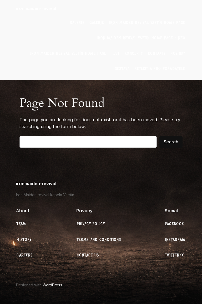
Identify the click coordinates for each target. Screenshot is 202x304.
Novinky (177, 53)
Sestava (122, 68)
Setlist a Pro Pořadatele (160, 68)
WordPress (52, 285)
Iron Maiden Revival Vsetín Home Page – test (75, 53)
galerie (77, 22)
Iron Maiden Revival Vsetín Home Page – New (141, 38)
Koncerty (134, 53)
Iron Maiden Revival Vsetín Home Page (147, 22)
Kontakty (156, 53)
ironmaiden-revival (36, 8)
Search (171, 141)
